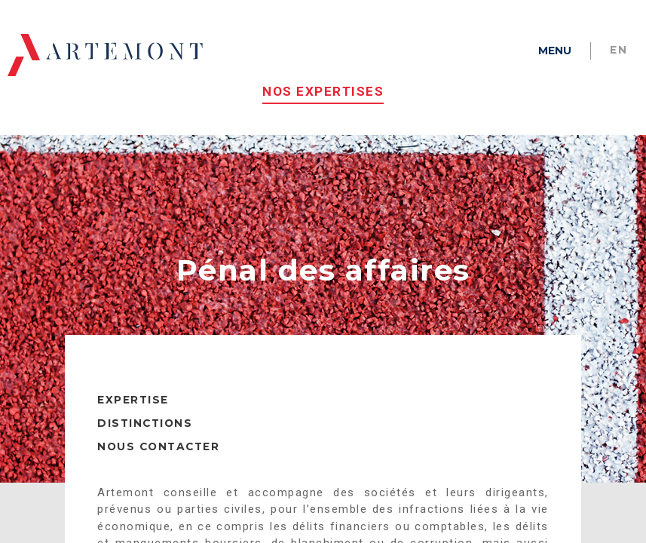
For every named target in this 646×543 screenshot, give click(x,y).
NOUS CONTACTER (158, 459)
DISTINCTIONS (144, 436)
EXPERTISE (133, 412)
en (618, 50)
